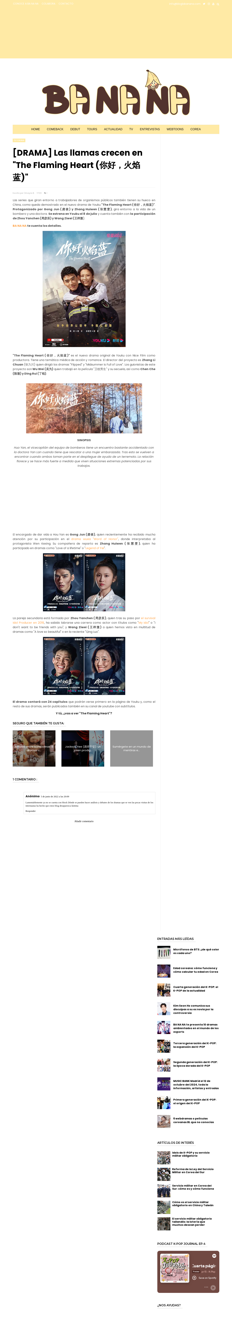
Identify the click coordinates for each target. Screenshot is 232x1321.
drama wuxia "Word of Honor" (94, 539)
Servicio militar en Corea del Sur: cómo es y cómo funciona (193, 1187)
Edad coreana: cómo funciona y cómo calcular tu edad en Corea (195, 970)
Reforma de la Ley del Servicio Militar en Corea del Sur (193, 1170)
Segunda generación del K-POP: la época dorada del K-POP (195, 1064)
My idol (143, 623)
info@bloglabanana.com (185, 4)
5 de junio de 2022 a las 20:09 (55, 796)
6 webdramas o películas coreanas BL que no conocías (193, 1120)
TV (131, 129)
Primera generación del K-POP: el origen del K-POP (194, 1101)
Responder (31, 811)
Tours (92, 129)
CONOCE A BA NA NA (25, 3)
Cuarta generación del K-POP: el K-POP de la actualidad (195, 988)
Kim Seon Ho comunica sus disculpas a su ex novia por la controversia (193, 1009)
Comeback (55, 129)
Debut (75, 129)
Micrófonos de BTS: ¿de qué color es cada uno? (196, 951)
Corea (195, 129)
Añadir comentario (84, 821)
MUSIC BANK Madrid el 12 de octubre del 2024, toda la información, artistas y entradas (196, 1084)
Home (35, 129)
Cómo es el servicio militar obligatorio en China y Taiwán (193, 1203)
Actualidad (113, 129)
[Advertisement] (44, 33)
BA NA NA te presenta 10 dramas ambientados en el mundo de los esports (196, 1028)
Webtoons (175, 129)
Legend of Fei (94, 548)
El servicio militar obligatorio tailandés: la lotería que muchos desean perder (192, 1222)
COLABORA (48, 3)
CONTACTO (66, 3)
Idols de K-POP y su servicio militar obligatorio (191, 1154)
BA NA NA (20, 226)
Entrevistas (150, 129)
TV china (19, 140)
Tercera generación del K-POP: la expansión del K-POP (194, 1045)
